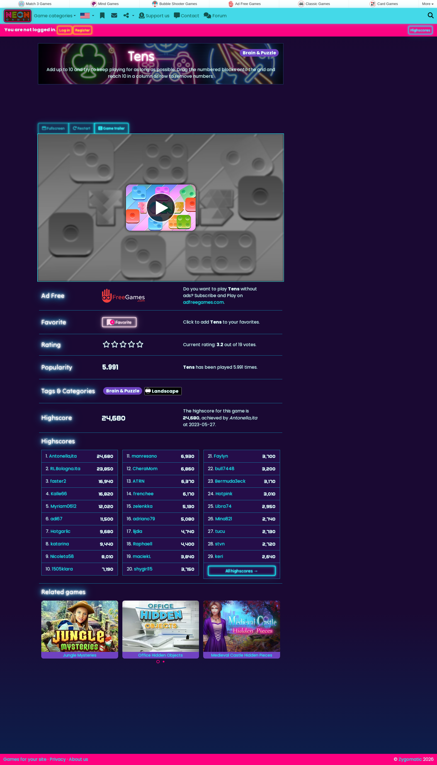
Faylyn (221, 456)
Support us (154, 16)
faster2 (58, 481)
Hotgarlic (60, 531)
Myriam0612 (63, 506)
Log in (64, 30)
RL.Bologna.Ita (65, 468)
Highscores (420, 30)
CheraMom (145, 468)
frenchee (143, 493)
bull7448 (224, 468)
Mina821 (223, 519)
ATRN (138, 481)
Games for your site (25, 759)
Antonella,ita (63, 456)
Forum (215, 16)
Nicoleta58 (62, 556)
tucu (220, 531)
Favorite (119, 322)
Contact (186, 16)
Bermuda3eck (230, 481)
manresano (144, 456)
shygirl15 (143, 569)
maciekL (142, 556)
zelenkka (142, 506)
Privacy (58, 759)
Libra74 (223, 506)
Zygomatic (410, 759)
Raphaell (142, 544)
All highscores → (241, 571)
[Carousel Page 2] (163, 661)
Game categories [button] (53, 16)
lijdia (137, 531)
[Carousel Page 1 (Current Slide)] (158, 661)
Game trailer (111, 128)
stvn (220, 544)
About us (78, 759)
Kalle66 (59, 493)
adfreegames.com (203, 302)
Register (82, 30)
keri (219, 556)
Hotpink (223, 493)
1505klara (62, 569)
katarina (59, 544)
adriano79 (144, 519)
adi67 (56, 519)
